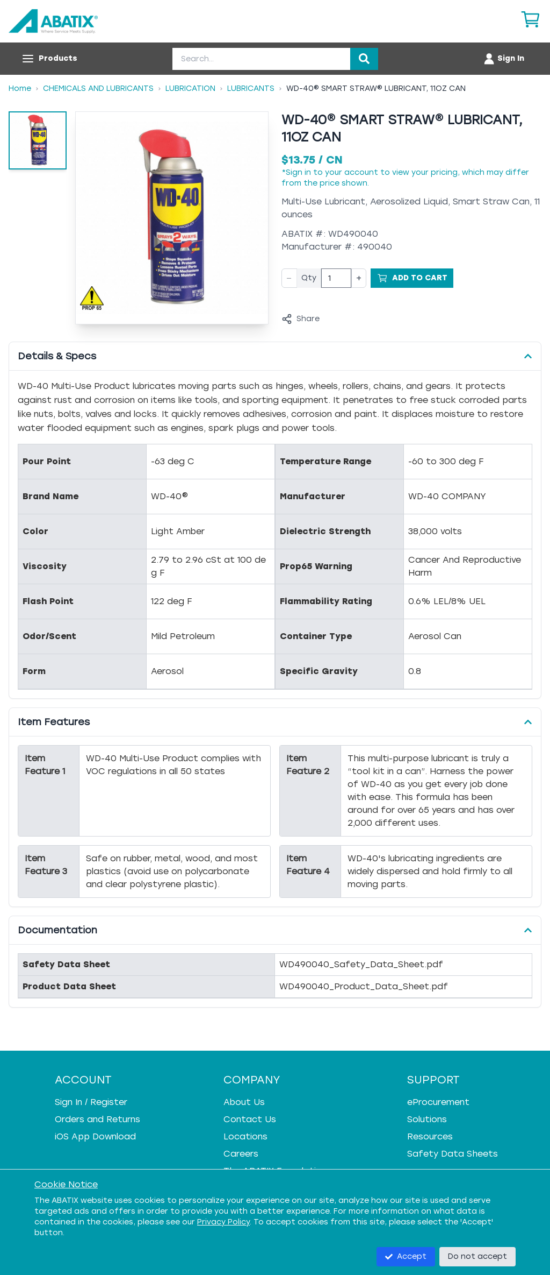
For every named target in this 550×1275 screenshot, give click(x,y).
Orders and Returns (97, 1119)
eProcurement (438, 1102)
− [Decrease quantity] (289, 278)
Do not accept (477, 1256)
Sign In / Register (91, 1102)
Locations (245, 1136)
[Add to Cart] (412, 278)
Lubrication (190, 88)
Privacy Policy (223, 1222)
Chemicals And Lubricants (98, 88)
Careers (240, 1154)
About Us (244, 1102)
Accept (405, 1256)
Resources (430, 1136)
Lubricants (250, 88)
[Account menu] (503, 58)
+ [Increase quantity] (358, 278)
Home (20, 88)
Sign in (298, 172)
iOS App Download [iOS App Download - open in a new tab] (95, 1136)
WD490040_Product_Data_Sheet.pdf (363, 986)
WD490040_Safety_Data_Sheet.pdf (361, 964)
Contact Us (249, 1119)
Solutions (427, 1119)
